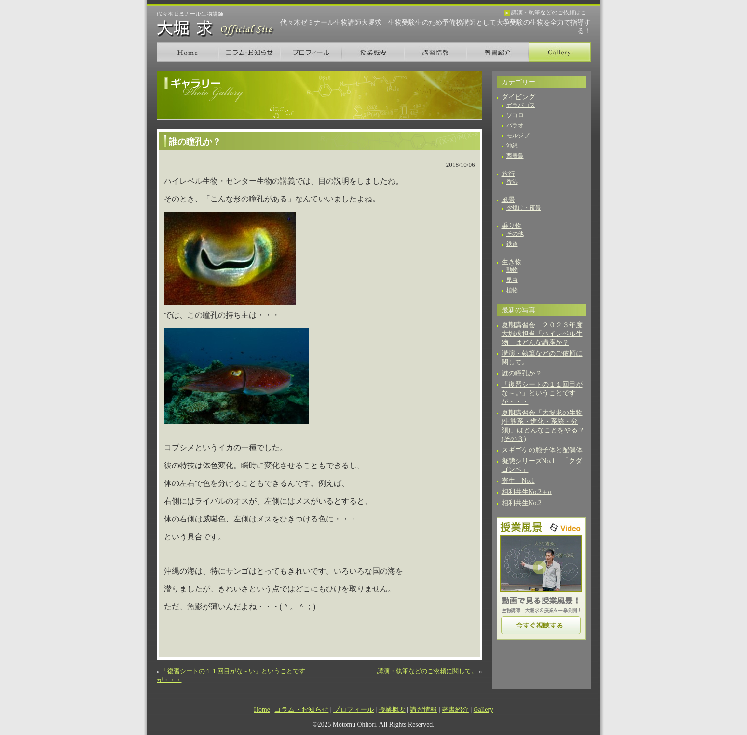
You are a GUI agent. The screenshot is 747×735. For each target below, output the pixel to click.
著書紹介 (497, 52)
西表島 (515, 155)
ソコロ (515, 115)
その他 (515, 233)
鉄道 (512, 244)
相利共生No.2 (522, 503)
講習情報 (435, 52)
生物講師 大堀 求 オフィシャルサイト (216, 24)
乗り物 (512, 225)
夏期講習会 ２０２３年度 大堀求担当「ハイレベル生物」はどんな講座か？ (545, 333)
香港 (512, 181)
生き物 (512, 262)
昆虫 (512, 280)
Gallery (560, 52)
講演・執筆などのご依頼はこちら (545, 13)
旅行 (508, 173)
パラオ (515, 125)
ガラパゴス (520, 105)
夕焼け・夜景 (523, 207)
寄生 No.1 (518, 480)
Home (187, 52)
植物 (512, 290)
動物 (512, 270)
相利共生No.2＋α (527, 491)
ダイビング (518, 97)
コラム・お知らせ (249, 52)
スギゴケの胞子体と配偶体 (542, 450)
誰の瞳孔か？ (522, 373)
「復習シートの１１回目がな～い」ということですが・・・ (542, 393)
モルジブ (518, 135)
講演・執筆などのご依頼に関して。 (427, 671)
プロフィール (311, 52)
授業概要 (373, 52)
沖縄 (512, 145)
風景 (508, 199)
